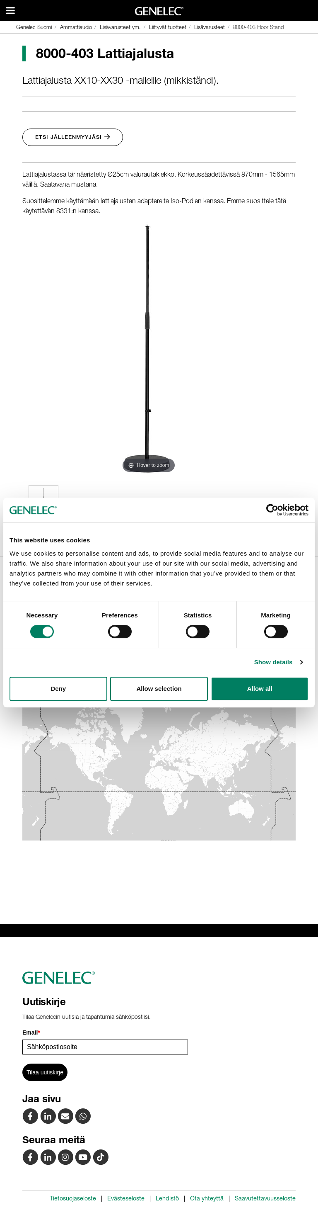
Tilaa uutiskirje (44, 1072)
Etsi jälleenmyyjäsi (72, 137)
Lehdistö (167, 1198)
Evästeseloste (126, 1198)
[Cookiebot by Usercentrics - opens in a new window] (272, 510)
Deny (58, 688)
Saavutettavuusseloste (265, 1198)
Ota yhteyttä (207, 1198)
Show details (273, 662)
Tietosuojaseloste (73, 1198)
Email (31, 1032)
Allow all (259, 688)
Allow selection (158, 688)
